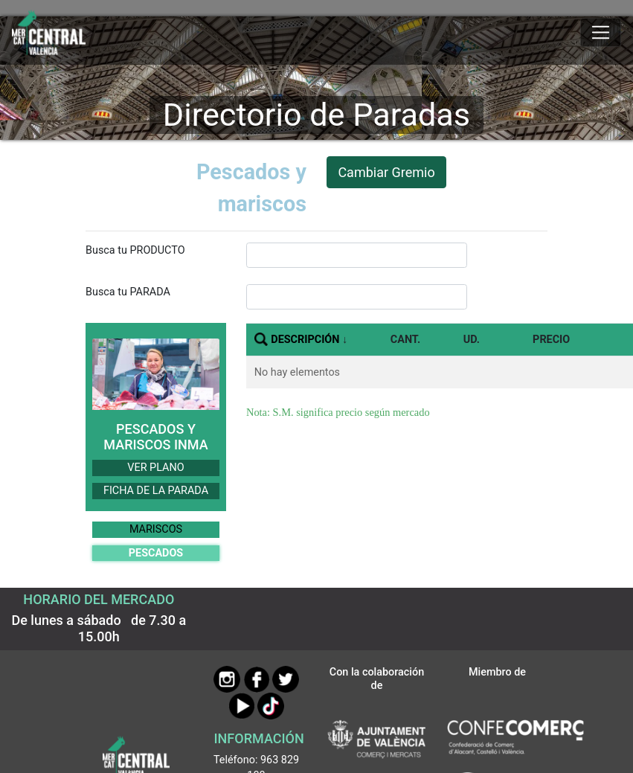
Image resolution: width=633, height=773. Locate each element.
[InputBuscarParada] (356, 296)
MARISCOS (155, 529)
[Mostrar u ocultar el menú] (600, 33)
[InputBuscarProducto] (356, 255)
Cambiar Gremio (386, 172)
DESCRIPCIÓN (305, 339)
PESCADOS (156, 553)
